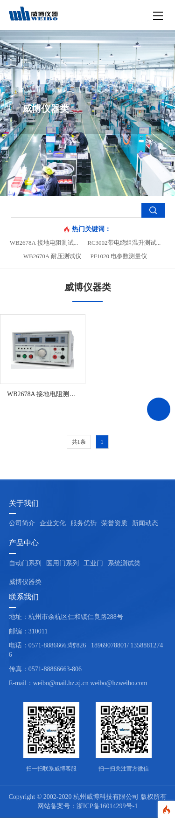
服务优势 (83, 523)
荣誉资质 (114, 523)
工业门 (93, 563)
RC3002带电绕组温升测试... (124, 242)
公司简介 (22, 523)
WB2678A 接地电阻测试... (44, 242)
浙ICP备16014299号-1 (107, 806)
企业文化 (53, 523)
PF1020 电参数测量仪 (119, 256)
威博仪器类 (25, 581)
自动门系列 (25, 563)
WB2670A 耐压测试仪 (52, 256)
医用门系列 (62, 563)
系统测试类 (124, 563)
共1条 (79, 442)
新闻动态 (145, 523)
